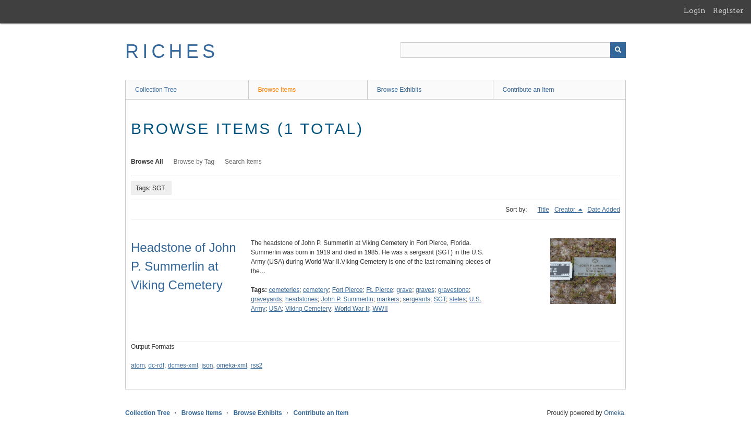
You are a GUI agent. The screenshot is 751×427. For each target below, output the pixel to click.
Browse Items (277, 89)
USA (275, 308)
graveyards (266, 299)
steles (458, 299)
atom (138, 365)
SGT (440, 299)
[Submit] (618, 50)
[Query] (513, 50)
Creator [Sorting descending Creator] (565, 209)
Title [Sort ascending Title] (543, 209)
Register (728, 10)
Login (695, 10)
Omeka (614, 413)
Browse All (147, 161)
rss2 (256, 365)
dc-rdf (156, 365)
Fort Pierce (347, 290)
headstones (301, 299)
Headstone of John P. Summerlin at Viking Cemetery (183, 266)
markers (388, 299)
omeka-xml (231, 365)
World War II (352, 308)
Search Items (243, 161)
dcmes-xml (183, 365)
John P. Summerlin (347, 299)
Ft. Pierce (379, 290)
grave (404, 290)
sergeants (416, 299)
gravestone (453, 290)
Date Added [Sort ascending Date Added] (603, 209)
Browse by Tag (194, 161)
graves (425, 290)
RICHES (172, 51)
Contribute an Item (528, 89)
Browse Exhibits (399, 89)
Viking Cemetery (308, 308)
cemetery (316, 290)
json (207, 365)
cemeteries (284, 290)
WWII (379, 308)
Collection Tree (156, 89)
